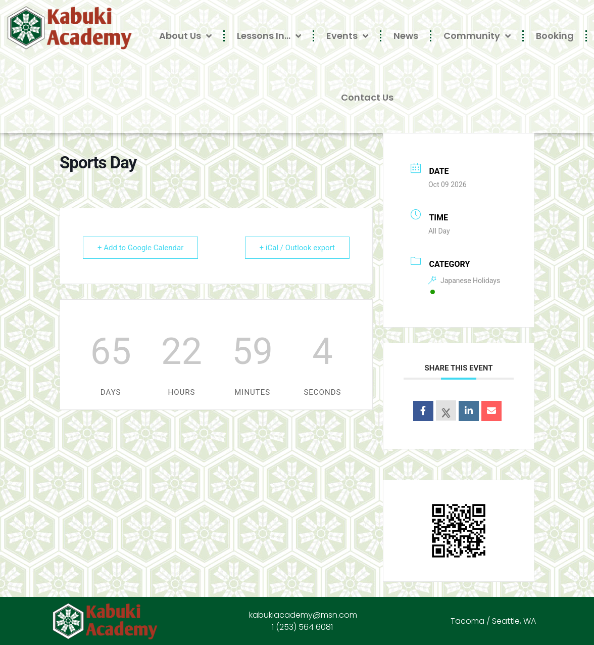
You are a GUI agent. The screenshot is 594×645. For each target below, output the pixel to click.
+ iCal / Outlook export (297, 247)
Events (347, 35)
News (405, 35)
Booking (555, 35)
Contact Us (367, 97)
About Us (185, 35)
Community (477, 35)
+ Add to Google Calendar (140, 247)
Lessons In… (269, 35)
